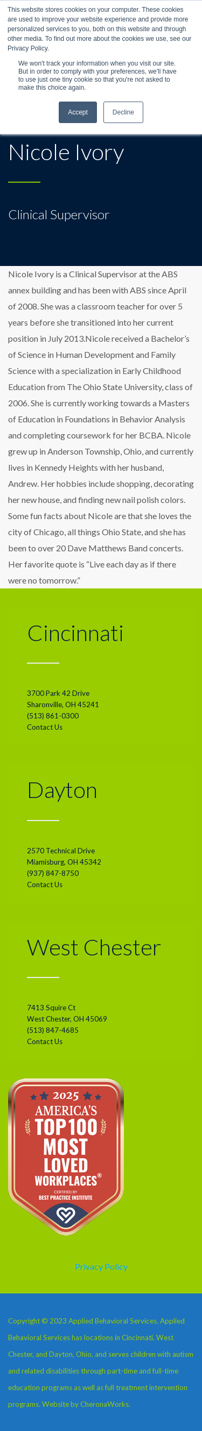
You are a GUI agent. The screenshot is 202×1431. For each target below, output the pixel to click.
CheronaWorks (104, 1404)
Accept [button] (78, 112)
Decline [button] (123, 112)
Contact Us (44, 727)
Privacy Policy (101, 1266)
